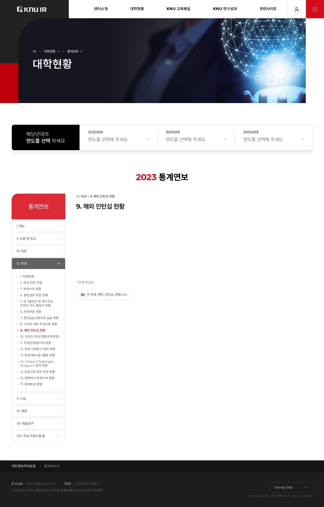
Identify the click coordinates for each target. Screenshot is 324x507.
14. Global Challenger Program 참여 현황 (37, 373)
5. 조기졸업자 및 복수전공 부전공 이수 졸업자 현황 (36, 313)
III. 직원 (22, 261)
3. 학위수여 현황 (30, 299)
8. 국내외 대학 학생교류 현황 (38, 334)
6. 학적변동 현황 (30, 322)
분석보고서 (51, 466)
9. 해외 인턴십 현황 (32, 340)
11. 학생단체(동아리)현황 (35, 353)
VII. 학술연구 (25, 433)
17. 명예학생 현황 (31, 394)
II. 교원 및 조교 (26, 249)
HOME (35, 51)
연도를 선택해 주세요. (108, 139)
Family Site (283, 487)
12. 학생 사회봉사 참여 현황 (37, 359)
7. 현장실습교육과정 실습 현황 (39, 328)
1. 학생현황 (27, 286)
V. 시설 (21, 409)
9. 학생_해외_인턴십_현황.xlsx (104, 304)
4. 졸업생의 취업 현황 (34, 305)
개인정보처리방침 (24, 466)
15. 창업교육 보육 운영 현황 (37, 382)
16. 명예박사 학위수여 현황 (37, 388)
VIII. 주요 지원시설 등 (31, 446)
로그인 (297, 9)
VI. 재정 (22, 421)
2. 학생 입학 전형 (31, 293)
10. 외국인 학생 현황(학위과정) (40, 346)
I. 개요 (21, 236)
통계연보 (73, 51)
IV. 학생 (22, 273)
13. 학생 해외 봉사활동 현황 (37, 365)
